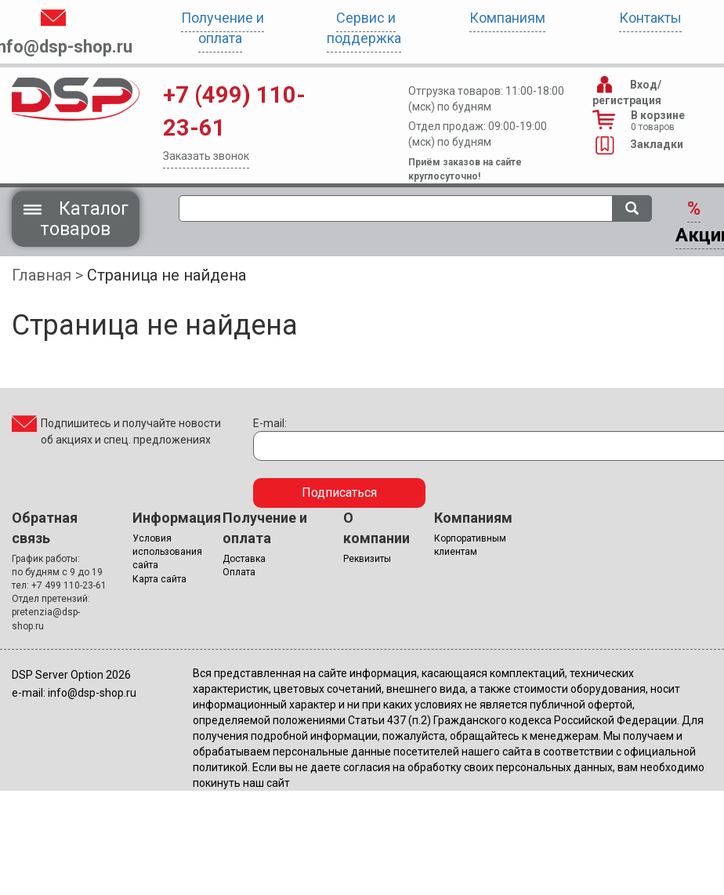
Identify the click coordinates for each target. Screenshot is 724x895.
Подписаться (339, 492)
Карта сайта (159, 579)
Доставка (244, 558)
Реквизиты (367, 558)
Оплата (239, 572)
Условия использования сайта (167, 552)
